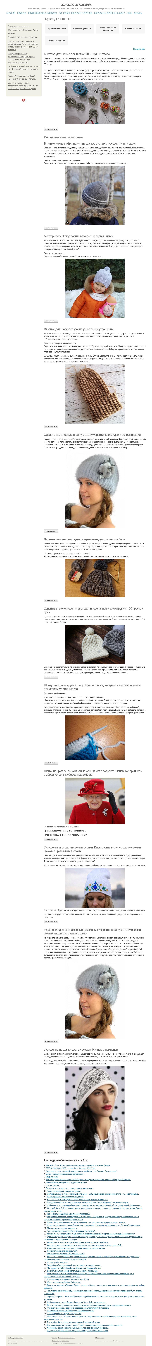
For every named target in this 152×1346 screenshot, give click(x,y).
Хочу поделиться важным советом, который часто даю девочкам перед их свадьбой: (84, 1245)
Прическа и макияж (76, 4)
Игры (129, 12)
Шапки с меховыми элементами (108, 28)
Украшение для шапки (57, 29)
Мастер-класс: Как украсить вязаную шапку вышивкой (78, 236)
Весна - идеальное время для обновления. (65, 1174)
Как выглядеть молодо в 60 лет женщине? (65, 1254)
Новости (21, 12)
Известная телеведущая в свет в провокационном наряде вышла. (76, 1248)
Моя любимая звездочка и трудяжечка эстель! (66, 1183)
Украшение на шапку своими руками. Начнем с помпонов (81, 1049)
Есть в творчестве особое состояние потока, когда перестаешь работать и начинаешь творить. (89, 1305)
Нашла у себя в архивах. (58, 1262)
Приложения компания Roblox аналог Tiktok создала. (70, 1311)
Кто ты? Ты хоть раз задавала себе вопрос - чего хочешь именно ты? (77, 1200)
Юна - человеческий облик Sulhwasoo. (64, 1282)
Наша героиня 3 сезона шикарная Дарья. (65, 1197)
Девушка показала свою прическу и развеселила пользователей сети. (78, 1242)
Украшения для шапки (82, 29)
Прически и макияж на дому (109, 12)
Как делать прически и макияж (75, 12)
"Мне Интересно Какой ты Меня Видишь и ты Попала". (71, 1231)
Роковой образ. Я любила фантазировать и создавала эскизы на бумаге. (78, 1165)
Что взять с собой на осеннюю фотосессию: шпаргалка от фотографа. (78, 1308)
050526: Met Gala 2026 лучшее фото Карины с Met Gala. (71, 1168)
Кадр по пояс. (52, 1177)
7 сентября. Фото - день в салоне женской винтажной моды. (73, 1322)
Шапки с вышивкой (133, 29)
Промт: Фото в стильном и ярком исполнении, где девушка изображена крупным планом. (86, 1222)
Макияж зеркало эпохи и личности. (62, 1228)
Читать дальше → (51, 129)
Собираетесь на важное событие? (62, 1251)
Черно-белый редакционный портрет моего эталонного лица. (74, 1265)
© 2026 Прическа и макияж (15, 1338)
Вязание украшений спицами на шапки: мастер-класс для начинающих (89, 143)
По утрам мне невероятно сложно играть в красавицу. (70, 1188)
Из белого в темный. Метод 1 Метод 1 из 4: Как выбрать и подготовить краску (24, 69)
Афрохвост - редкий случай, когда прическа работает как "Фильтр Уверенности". (81, 1171)
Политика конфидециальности (60, 1340)
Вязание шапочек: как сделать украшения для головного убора (84, 539)
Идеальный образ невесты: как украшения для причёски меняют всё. (77, 1331)
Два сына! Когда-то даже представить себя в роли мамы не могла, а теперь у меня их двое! (23, 86)
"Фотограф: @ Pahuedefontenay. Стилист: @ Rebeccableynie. (74, 1268)
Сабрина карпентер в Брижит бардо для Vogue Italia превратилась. (77, 1302)
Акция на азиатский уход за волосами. (64, 1191)
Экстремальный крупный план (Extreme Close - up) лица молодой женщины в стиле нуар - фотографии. (93, 1194)
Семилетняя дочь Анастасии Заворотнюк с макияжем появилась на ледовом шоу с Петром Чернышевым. (94, 1225)
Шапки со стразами (57, 40)
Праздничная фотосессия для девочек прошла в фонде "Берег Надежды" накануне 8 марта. (88, 1202)
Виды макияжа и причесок (42, 12)
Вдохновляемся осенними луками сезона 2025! (68, 1279)
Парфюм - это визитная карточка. (22, 37)
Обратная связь (99, 1338)
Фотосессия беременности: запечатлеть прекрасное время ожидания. (78, 1328)
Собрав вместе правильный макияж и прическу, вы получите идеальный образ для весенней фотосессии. (94, 1205)
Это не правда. (52, 1185)
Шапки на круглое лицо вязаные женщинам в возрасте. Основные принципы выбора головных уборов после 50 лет (93, 773)
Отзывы (138, 12)
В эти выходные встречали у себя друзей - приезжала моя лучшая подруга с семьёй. (84, 1325)
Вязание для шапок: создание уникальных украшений (78, 329)
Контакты (54, 1338)
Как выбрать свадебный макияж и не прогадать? (68, 1214)
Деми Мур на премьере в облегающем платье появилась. (72, 1271)
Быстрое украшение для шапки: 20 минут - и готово (77, 54)
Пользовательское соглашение (66, 1338)
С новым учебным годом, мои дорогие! (64, 1314)
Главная (10, 12)
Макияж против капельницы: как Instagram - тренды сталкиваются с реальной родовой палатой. (88, 1180)
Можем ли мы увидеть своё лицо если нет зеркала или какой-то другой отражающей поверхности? (91, 1234)
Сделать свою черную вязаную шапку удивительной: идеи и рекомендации (92, 434)
